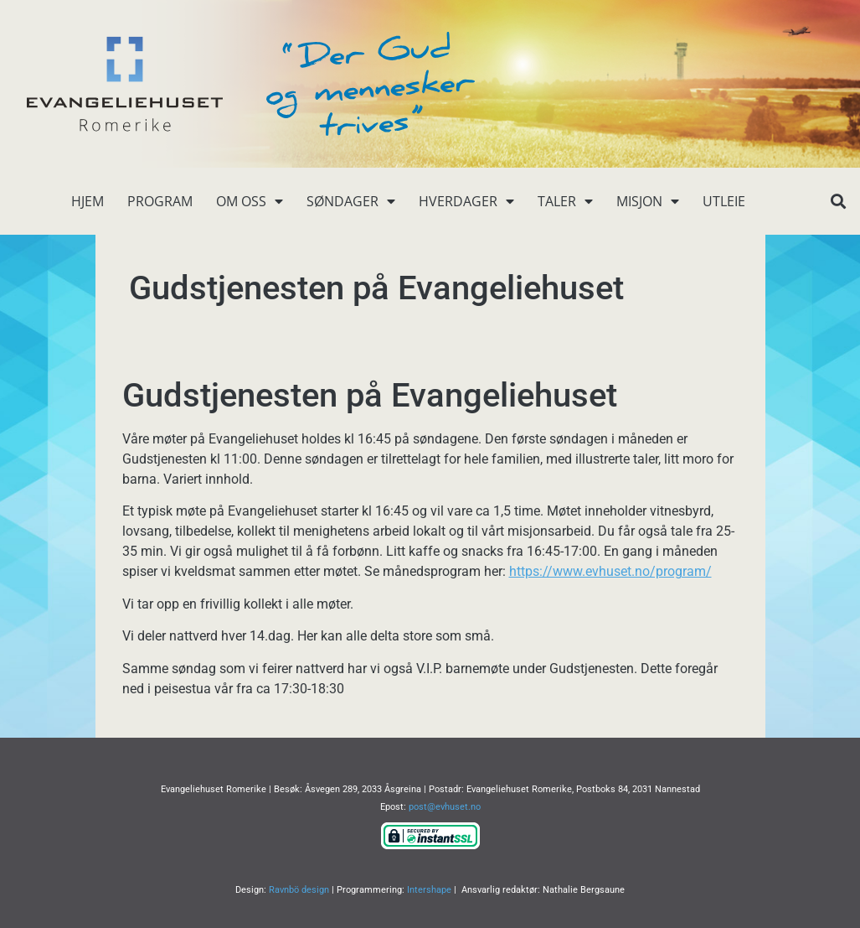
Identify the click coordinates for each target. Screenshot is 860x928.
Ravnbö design (299, 889)
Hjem (87, 201)
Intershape (429, 889)
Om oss (249, 201)
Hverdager (466, 201)
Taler (565, 201)
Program (160, 201)
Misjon (647, 201)
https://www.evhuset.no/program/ (610, 571)
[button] (838, 201)
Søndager (350, 201)
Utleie (724, 201)
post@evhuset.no (445, 806)
